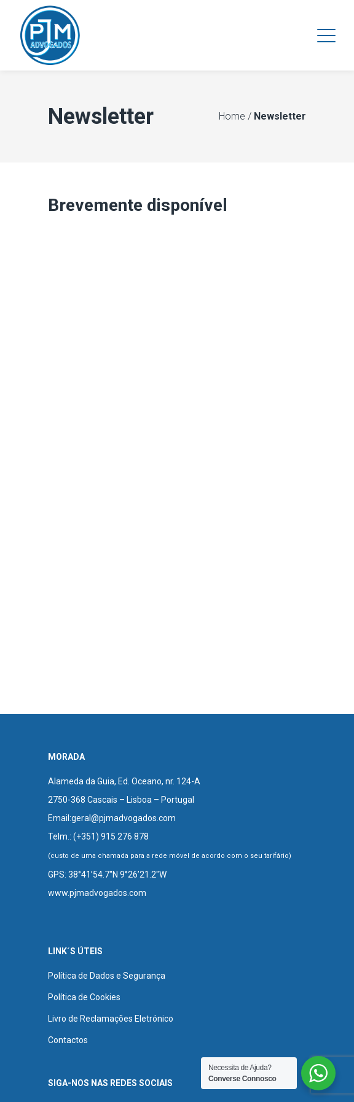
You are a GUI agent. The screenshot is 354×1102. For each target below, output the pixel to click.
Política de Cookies (84, 997)
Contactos (68, 1040)
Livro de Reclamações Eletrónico (110, 1019)
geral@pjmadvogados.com (123, 818)
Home (232, 116)
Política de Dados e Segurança (106, 976)
